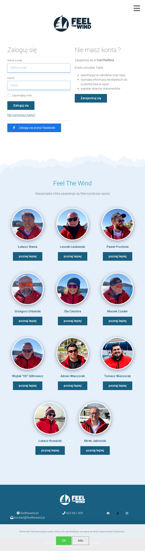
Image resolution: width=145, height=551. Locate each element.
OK (64, 540)
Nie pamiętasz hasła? (21, 115)
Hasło (11, 78)
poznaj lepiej (28, 256)
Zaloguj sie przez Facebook (34, 128)
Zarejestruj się (91, 98)
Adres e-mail (14, 60)
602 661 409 (74, 513)
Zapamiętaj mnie (22, 95)
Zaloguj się (21, 105)
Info (80, 540)
